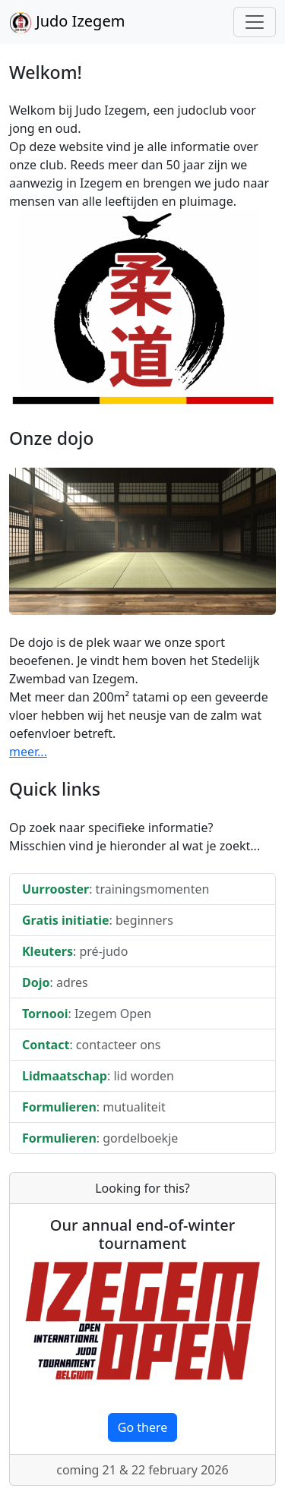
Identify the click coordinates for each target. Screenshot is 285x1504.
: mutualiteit (94, 1107)
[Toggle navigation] (254, 22)
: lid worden (98, 1075)
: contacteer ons (91, 1044)
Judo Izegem (67, 22)
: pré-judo (75, 951)
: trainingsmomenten (115, 889)
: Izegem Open (86, 1013)
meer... (28, 751)
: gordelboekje (100, 1138)
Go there (143, 1427)
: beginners (97, 920)
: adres (55, 982)
